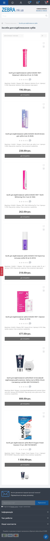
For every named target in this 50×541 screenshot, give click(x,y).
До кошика (25, 95)
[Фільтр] (1, 271)
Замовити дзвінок (41, 10)
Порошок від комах (11, 23)
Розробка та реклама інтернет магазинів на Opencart (19, 531)
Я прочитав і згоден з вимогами (16, 507)
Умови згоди (14, 507)
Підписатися (42, 503)
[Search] (46, 16)
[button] (21, 2)
